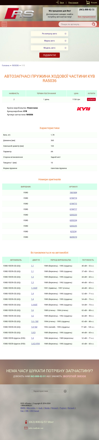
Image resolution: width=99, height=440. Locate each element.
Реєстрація (73, 2)
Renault (55, 408)
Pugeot (63, 408)
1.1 (32, 266)
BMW (23, 408)
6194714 (73, 198)
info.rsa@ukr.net (36, 428)
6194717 (73, 209)
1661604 (73, 192)
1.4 (32, 293)
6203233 (73, 215)
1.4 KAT (34, 304)
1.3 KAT (34, 288)
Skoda (47, 408)
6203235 (73, 226)
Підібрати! (49, 55)
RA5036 (15, 65)
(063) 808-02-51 (86, 9)
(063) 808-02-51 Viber (41, 422)
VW (27, 411)
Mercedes (31, 408)
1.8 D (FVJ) (35, 343)
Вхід (62, 2)
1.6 (32, 310)
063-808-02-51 (38, 376)
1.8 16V (34, 327)
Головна (5, 65)
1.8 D (33, 332)
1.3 (32, 277)
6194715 (73, 203)
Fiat (22, 411)
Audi (40, 408)
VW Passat (34, 411)
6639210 (73, 237)
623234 (73, 231)
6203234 (73, 220)
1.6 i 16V (34, 321)
